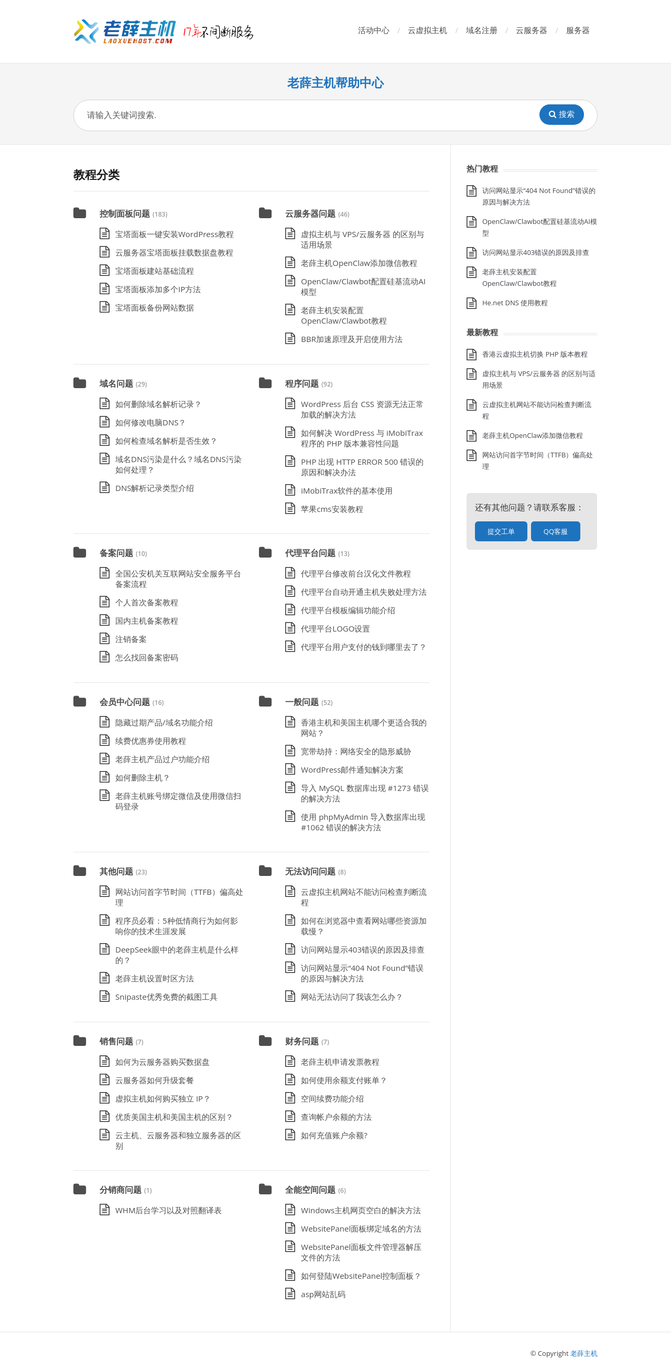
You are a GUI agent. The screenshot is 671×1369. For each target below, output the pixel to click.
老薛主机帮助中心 (335, 82)
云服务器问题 (310, 213)
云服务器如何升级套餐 (154, 1080)
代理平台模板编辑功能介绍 (348, 610)
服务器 (578, 30)
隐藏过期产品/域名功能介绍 (164, 722)
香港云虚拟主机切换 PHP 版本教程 (535, 354)
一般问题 (302, 702)
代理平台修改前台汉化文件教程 (356, 573)
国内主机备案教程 (146, 620)
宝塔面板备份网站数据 (154, 307)
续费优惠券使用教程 (150, 740)
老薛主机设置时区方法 (154, 978)
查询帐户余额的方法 (336, 1116)
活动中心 (373, 30)
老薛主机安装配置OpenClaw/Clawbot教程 (344, 315)
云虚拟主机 (427, 30)
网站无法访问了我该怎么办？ (352, 996)
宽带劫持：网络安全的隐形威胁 (356, 751)
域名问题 (116, 383)
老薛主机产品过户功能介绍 (162, 759)
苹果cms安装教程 (332, 509)
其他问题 (116, 871)
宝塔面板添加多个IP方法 (158, 289)
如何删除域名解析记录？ (158, 404)
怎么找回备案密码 (146, 657)
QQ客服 (556, 531)
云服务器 (531, 30)
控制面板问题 (125, 213)
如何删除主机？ (142, 777)
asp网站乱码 (323, 1294)
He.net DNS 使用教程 (515, 302)
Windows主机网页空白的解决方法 (361, 1210)
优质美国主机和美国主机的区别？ (174, 1116)
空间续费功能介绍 (332, 1098)
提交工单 (501, 531)
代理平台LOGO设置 (335, 628)
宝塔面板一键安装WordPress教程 (174, 234)
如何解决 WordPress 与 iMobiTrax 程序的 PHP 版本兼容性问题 (362, 437)
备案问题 (116, 553)
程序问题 (302, 383)
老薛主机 (584, 1353)
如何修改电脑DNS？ (150, 422)
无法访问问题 (310, 871)
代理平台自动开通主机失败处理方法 (364, 591)
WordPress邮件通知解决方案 (352, 769)
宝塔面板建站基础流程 (154, 270)
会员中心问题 (125, 702)
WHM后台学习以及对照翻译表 (168, 1210)
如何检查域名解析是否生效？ (166, 440)
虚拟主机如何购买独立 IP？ (163, 1098)
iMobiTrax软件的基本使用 (347, 490)
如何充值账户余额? (334, 1135)
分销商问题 (121, 1189)
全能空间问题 (310, 1189)
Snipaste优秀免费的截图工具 (166, 996)
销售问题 (116, 1041)
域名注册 (481, 30)
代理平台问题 (310, 553)
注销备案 (131, 639)
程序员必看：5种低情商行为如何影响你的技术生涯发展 (176, 925)
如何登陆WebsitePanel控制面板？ (361, 1275)
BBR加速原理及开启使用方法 (352, 339)
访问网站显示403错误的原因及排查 (363, 949)
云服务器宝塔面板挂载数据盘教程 (174, 252)
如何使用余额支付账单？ (344, 1080)
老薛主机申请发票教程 (340, 1061)
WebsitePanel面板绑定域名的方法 (361, 1228)
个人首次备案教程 (146, 602)
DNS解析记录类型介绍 (154, 488)
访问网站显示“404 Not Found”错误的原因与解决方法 (362, 972)
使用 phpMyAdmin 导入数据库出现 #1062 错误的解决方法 (363, 821)
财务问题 (302, 1041)
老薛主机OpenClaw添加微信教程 (359, 263)
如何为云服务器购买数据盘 (162, 1061)
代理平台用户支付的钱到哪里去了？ (364, 646)
